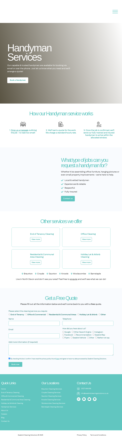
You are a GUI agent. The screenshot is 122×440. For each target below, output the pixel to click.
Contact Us (5, 421)
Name (11, 319)
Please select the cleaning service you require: (28, 311)
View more (35, 239)
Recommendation (84, 334)
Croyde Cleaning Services (51, 392)
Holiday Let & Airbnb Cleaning (12, 403)
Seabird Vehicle (79, 337)
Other (91, 337)
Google (67, 332)
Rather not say (103, 337)
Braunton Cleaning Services (51, 389)
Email (11, 329)
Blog (2, 417)
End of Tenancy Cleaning (10, 392)
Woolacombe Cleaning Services (53, 403)
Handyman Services (8, 407)
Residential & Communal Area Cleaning (15, 400)
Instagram (99, 332)
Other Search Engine (82, 332)
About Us (4, 410)
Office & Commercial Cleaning (12, 396)
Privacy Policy (82, 435)
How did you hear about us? (74, 328)
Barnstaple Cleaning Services (52, 407)
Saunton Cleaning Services (51, 396)
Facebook (68, 334)
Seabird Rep (100, 334)
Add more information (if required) (23, 342)
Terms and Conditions (98, 435)
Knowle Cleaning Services (51, 400)
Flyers (66, 337)
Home (3, 389)
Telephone (67, 319)
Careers (4, 414)
